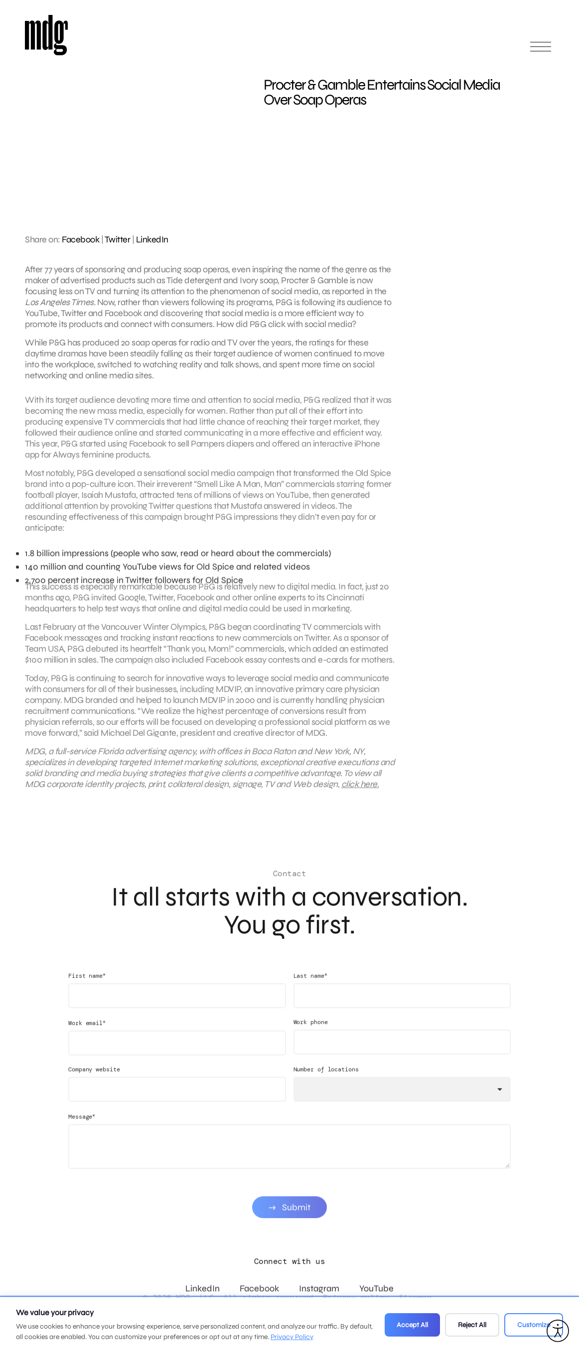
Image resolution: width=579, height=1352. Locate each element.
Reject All (472, 1325)
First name (87, 985)
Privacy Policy (292, 1337)
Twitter (118, 239)
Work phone (310, 1032)
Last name (310, 985)
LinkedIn (152, 239)
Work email (87, 1032)
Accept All (412, 1325)
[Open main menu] (540, 51)
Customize (533, 1325)
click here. (360, 789)
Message (81, 1126)
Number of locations (326, 1079)
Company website (94, 1079)
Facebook (80, 239)
